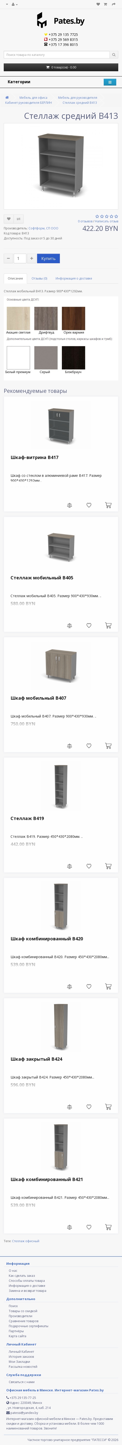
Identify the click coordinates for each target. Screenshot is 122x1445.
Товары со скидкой (23, 1311)
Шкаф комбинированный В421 (47, 1179)
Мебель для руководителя (77, 98)
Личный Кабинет (21, 1351)
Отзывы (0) (39, 278)
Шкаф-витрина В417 (34, 457)
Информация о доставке (74, 278)
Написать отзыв (106, 221)
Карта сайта (17, 1336)
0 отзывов (85, 221)
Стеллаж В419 (27, 818)
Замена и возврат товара (27, 1291)
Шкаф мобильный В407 (38, 698)
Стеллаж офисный (25, 1241)
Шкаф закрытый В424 (36, 1059)
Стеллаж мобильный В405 (42, 578)
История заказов (21, 1356)
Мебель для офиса (33, 98)
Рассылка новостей (23, 1367)
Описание (15, 278)
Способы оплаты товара (27, 1281)
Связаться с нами (22, 1382)
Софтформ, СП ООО (43, 228)
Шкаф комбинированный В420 (47, 939)
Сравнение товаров (23, 1321)
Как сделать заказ (22, 1276)
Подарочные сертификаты (28, 1326)
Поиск (13, 1306)
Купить (48, 258)
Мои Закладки (19, 1362)
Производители (20, 1316)
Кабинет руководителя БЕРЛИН (28, 103)
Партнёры (16, 1331)
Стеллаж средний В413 (80, 103)
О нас (13, 1271)
